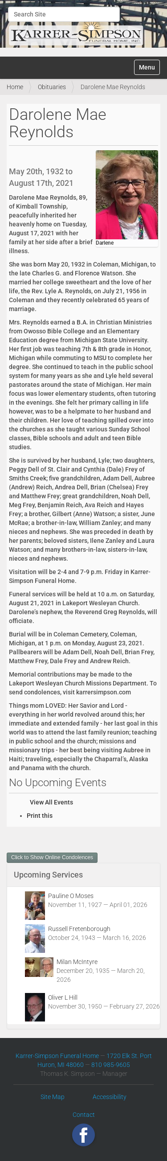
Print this (40, 815)
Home (15, 86)
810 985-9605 (110, 1064)
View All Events (51, 802)
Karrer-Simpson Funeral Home (57, 1055)
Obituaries (52, 86)
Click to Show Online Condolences (52, 857)
